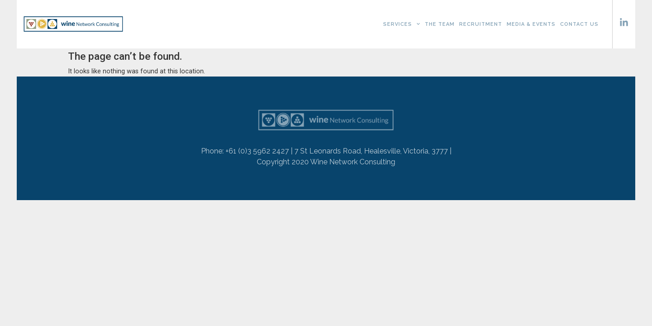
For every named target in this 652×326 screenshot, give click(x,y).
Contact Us (579, 24)
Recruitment (480, 24)
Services (401, 24)
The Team (440, 24)
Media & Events (531, 24)
